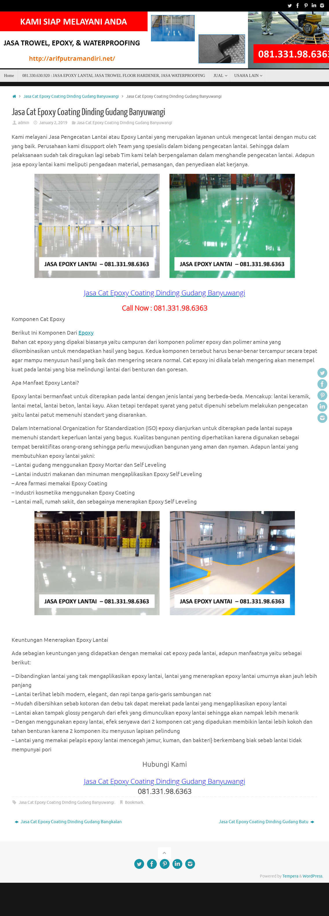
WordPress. (313, 876)
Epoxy (85, 332)
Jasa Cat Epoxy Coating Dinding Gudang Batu (266, 822)
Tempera (290, 876)
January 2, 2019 (53, 122)
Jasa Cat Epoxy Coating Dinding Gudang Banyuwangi (71, 96)
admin (23, 122)
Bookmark (134, 802)
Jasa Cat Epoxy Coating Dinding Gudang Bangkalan (68, 822)
